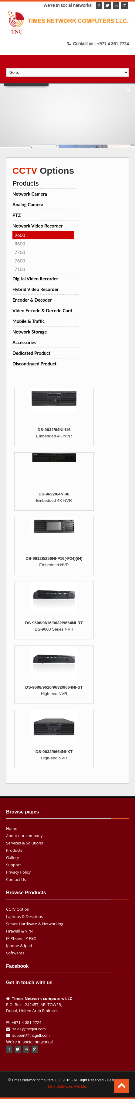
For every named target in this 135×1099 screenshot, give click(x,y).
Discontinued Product (34, 363)
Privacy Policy (18, 872)
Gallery (12, 857)
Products (14, 850)
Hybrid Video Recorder (35, 289)
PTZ (16, 215)
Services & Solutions (24, 843)
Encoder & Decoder (32, 300)
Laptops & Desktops (24, 916)
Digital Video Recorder (35, 278)
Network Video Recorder (37, 225)
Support (13, 865)
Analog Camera (27, 204)
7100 (20, 269)
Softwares (15, 953)
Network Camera (29, 194)
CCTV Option (17, 909)
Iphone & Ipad (19, 945)
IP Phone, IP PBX (21, 938)
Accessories (24, 342)
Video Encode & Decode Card (42, 310)
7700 (20, 252)
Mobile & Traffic (28, 321)
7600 (20, 260)
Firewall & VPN (19, 931)
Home (11, 828)
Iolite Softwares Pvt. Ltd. (67, 1086)
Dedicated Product (31, 353)
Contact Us (16, 879)
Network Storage (29, 331)
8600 (20, 243)
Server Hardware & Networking (34, 923)
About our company (24, 835)
